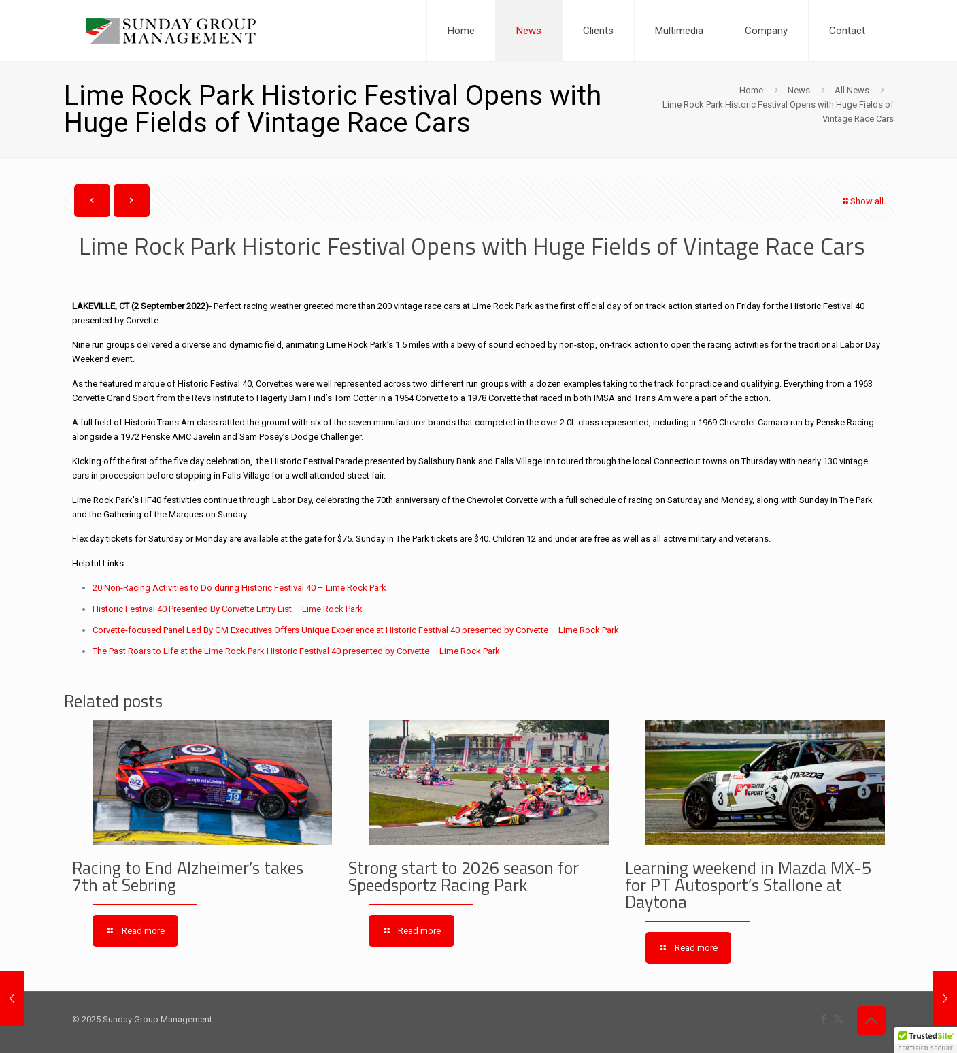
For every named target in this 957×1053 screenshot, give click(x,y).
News (799, 90)
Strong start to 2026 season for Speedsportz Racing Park (463, 876)
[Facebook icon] (824, 1019)
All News (852, 90)
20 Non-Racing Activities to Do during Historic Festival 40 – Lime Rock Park (239, 588)
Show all (862, 201)
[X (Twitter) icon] (838, 1019)
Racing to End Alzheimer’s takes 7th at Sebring (187, 876)
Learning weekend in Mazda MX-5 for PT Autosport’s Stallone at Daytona (748, 885)
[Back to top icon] (871, 1020)
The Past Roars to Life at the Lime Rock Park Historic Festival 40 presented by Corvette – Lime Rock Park (296, 651)
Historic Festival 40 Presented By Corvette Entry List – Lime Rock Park (228, 609)
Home (751, 90)
